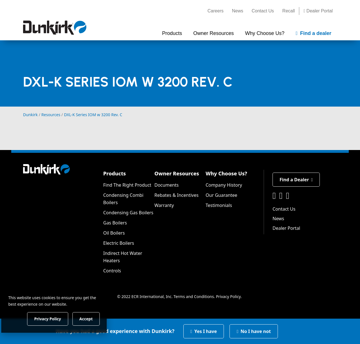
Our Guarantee (221, 195)
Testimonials (219, 205)
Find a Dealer (296, 180)
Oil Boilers (114, 233)
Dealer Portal (318, 10)
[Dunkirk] (54, 27)
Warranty (164, 205)
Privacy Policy (228, 296)
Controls (112, 271)
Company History (224, 185)
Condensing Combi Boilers (123, 199)
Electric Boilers (118, 243)
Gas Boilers (115, 223)
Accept (96, 318)
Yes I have (203, 331)
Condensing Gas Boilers (128, 213)
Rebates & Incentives (176, 195)
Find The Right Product (127, 185)
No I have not (254, 331)
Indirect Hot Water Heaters (122, 257)
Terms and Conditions (194, 296)
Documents (166, 185)
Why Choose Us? (226, 173)
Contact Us (263, 10)
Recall (288, 10)
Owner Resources (176, 173)
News (237, 10)
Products (114, 173)
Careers (216, 10)
